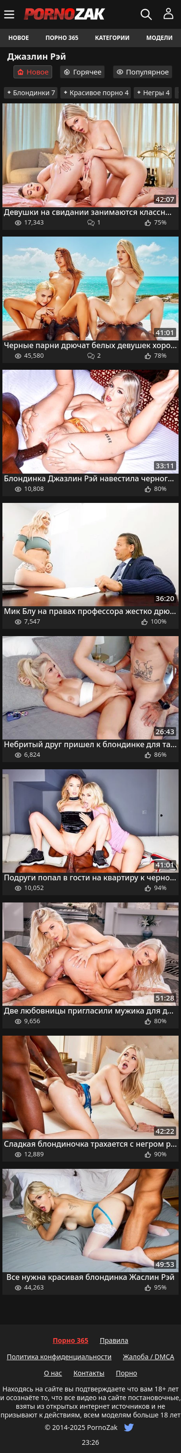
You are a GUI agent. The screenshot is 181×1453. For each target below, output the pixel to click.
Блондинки (30, 92)
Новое (18, 38)
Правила (114, 1340)
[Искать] (147, 14)
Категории (112, 38)
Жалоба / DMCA (148, 1356)
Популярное (142, 71)
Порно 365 (61, 38)
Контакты (88, 1373)
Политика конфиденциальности (59, 1356)
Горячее (82, 71)
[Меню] (10, 14)
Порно (126, 1373)
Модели (159, 38)
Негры (152, 92)
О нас (53, 1373)
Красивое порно (95, 92)
